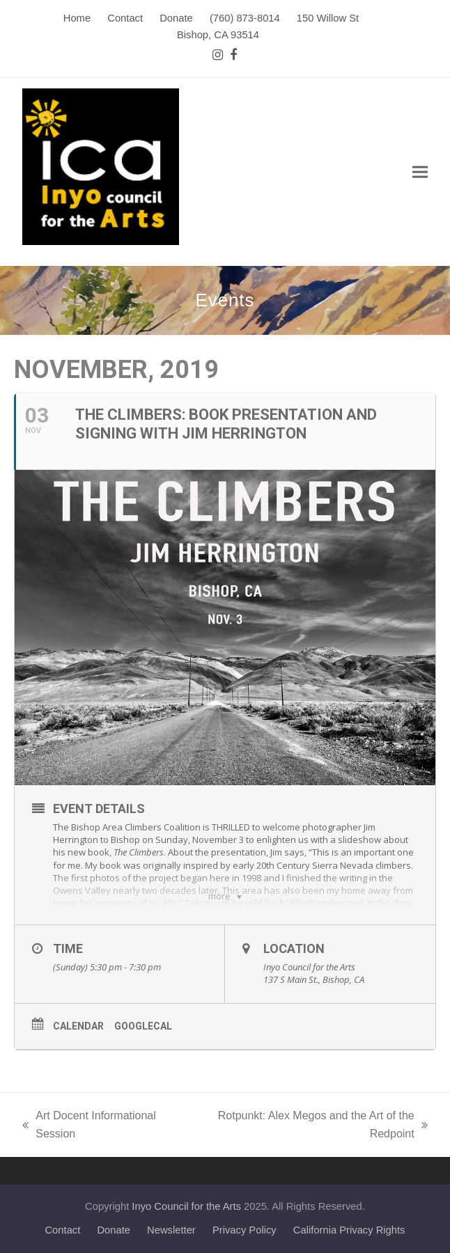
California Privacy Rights (349, 1230)
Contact (62, 1230)
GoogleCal (143, 1026)
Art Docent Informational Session (89, 1126)
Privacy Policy (244, 1230)
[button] (420, 172)
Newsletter (171, 1230)
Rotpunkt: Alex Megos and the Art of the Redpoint (311, 1126)
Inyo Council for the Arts (186, 1206)
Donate (113, 1230)
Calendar (78, 1026)
